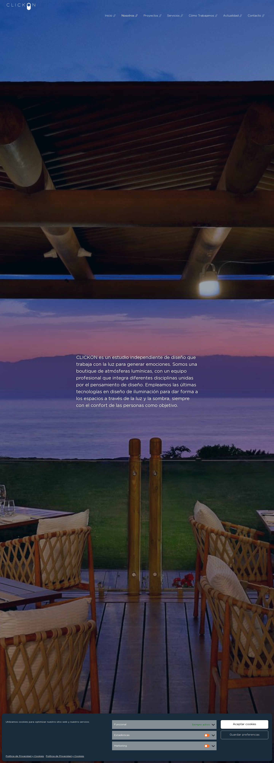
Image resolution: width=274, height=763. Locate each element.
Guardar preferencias (245, 734)
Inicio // (110, 5)
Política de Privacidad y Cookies (25, 756)
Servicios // (175, 5)
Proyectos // (152, 5)
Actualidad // (232, 5)
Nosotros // (129, 5)
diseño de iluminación (135, 392)
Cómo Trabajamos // (203, 5)
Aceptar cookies (244, 724)
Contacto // (256, 5)
